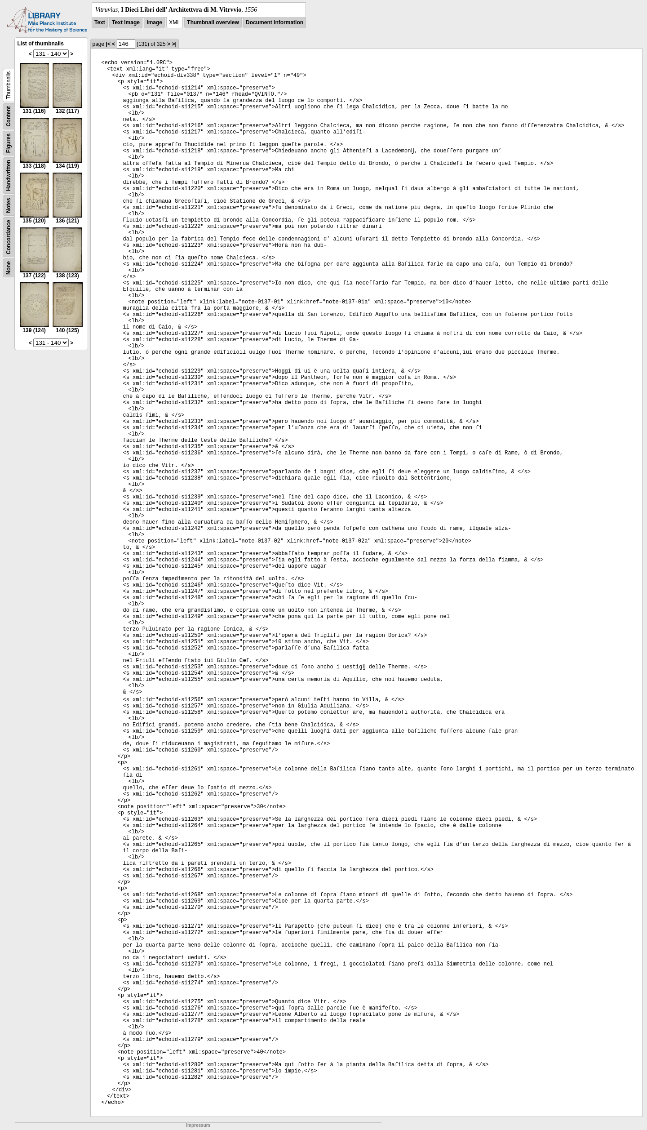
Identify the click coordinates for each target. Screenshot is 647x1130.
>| (174, 44)
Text (99, 22)
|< (108, 44)
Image (154, 22)
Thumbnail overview (213, 22)
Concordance (8, 237)
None (8, 268)
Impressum (198, 1125)
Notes (8, 205)
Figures (8, 143)
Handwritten (8, 175)
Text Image (126, 22)
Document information (274, 22)
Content (8, 116)
